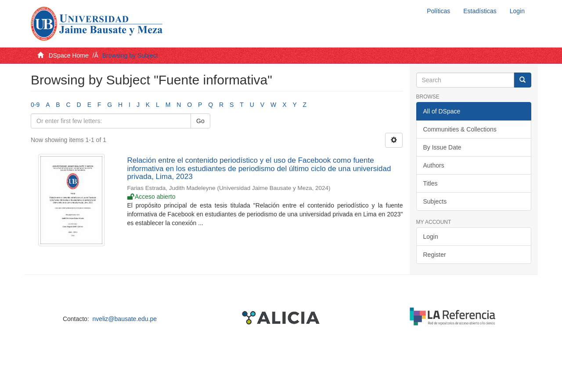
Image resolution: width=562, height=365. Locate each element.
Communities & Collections (460, 129)
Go (200, 120)
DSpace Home (69, 55)
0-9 (35, 104)
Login (430, 236)
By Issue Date (442, 147)
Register (434, 254)
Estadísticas (479, 11)
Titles (430, 183)
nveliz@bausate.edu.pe (125, 318)
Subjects (435, 201)
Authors (433, 165)
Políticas (438, 11)
